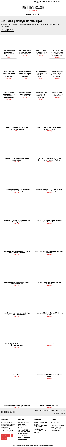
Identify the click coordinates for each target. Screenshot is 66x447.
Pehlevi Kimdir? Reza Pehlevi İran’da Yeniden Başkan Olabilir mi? (41, 52)
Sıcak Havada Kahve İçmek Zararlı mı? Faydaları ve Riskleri (49, 313)
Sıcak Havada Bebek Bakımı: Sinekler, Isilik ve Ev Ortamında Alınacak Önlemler (9, 95)
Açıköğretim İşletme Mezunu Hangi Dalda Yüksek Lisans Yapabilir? (41, 74)
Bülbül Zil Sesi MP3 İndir (40, 422)
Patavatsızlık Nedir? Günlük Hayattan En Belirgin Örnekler (49, 375)
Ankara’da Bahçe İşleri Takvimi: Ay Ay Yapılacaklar (17, 405)
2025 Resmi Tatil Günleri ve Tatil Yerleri (40, 425)
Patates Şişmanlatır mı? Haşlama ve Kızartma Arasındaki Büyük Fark (41, 95)
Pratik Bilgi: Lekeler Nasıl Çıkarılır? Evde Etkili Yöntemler (57, 94)
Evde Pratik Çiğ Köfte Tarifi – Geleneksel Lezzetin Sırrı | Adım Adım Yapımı (17, 344)
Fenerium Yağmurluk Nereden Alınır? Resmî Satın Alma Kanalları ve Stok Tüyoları (9, 74)
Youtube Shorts (17, 374)
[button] (38, 14)
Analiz (8, 57)
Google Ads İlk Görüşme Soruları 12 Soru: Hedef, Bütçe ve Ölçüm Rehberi (25, 52)
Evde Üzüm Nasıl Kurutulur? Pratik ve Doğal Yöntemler (41, 430)
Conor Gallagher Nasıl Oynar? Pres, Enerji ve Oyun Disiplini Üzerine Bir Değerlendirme (17, 313)
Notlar (25, 55)
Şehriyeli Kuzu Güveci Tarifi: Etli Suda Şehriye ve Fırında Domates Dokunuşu (25, 74)
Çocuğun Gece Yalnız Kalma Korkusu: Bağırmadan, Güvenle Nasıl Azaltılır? (57, 74)
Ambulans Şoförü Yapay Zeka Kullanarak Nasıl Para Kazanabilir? (25, 94)
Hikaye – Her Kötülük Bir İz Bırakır (49, 405)
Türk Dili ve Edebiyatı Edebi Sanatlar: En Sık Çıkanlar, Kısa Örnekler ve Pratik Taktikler (57, 53)
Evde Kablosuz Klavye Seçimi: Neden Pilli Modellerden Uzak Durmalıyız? (9, 53)
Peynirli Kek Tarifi (49, 343)
